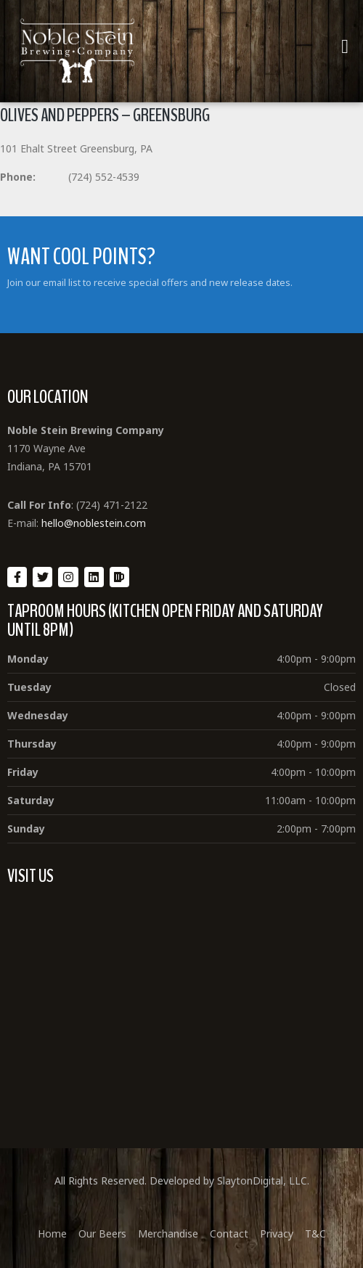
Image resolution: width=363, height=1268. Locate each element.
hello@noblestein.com (93, 523)
